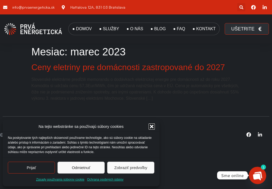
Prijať (31, 167)
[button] (151, 126)
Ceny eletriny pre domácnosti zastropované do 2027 (128, 67)
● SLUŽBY (109, 29)
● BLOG (158, 29)
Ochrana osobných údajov (105, 179)
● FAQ (179, 29)
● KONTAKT (204, 29)
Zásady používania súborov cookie (60, 179)
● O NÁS (134, 29)
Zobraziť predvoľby (130, 167)
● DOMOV (82, 29)
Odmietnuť (81, 167)
